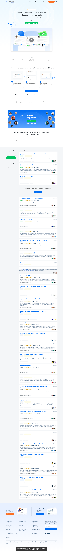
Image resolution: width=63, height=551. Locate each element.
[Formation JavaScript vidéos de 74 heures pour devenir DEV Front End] (38, 391)
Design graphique (22, 526)
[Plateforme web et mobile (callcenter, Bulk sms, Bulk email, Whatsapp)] (38, 168)
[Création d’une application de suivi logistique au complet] (38, 358)
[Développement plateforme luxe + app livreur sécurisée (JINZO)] (38, 415)
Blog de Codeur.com (9, 525)
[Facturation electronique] (38, 326)
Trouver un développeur (11, 157)
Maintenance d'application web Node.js (17, 140)
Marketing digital (21, 527)
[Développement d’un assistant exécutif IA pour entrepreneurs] (38, 379)
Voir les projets (31, 1)
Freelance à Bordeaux (35, 526)
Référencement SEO (22, 524)
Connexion (45, 1)
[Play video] (31, 40)
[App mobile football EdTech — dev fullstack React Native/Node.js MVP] (38, 244)
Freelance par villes (35, 519)
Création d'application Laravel (31, 101)
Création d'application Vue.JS (44, 101)
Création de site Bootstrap (43, 102)
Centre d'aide (34, 532)
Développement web (22, 521)
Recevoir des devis (31, 120)
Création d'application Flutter (30, 98)
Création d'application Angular (17, 98)
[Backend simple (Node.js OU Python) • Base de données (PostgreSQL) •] (38, 482)
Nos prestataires (8, 534)
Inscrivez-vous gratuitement (10, 164)
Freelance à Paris (35, 521)
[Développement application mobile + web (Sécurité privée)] (38, 202)
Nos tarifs (7, 522)
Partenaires (8, 537)
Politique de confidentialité (15, 545)
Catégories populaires (23, 519)
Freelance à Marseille (35, 524)
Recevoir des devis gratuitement (31, 23)
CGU (20, 545)
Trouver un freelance (9, 532)
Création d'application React (30, 102)
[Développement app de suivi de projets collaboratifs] (38, 255)
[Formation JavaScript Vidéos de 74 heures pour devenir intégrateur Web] (38, 403)
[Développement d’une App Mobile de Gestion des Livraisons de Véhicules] (38, 493)
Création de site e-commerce (24, 522)
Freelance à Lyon (35, 522)
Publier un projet (51, 1)
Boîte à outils (8, 524)
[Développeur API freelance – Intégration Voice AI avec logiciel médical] (38, 303)
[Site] (38, 425)
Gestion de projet (22, 530)
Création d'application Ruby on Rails (45, 98)
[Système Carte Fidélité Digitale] (38, 180)
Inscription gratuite (38, 1)
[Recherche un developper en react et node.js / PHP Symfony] (38, 337)
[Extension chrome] (38, 233)
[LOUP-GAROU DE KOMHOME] (38, 212)
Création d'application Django (17, 102)
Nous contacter (34, 533)
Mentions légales (8, 545)
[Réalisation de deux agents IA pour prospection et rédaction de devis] (38, 315)
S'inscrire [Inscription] (51, 528)
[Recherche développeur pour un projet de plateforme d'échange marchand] (38, 157)
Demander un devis (9, 530)
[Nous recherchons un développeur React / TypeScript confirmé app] (38, 291)
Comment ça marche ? (35, 530)
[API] (38, 263)
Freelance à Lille (34, 525)
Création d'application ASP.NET (17, 101)
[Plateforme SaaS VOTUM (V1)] (38, 279)
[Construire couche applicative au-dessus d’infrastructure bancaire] (38, 459)
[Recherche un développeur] (38, 470)
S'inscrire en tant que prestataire (11, 533)
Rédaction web (21, 525)
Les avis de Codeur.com (10, 526)
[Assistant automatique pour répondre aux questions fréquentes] (38, 447)
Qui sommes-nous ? (9, 521)
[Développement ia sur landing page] (38, 347)
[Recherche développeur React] (38, 369)
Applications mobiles (22, 529)
